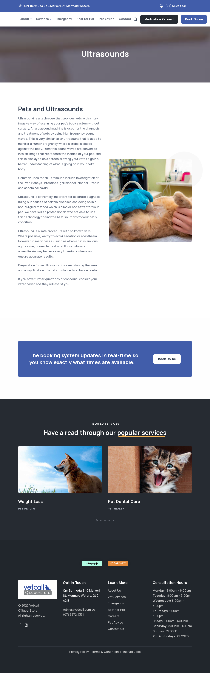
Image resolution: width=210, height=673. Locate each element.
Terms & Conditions (105, 652)
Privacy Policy (79, 652)
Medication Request (159, 19)
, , (81, 595)
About (24, 19)
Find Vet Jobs (131, 652)
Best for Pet (85, 19)
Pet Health (26, 508)
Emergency (64, 19)
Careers (113, 616)
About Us (114, 590)
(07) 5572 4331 (175, 6)
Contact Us (116, 629)
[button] (97, 520)
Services (42, 19)
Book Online (194, 19)
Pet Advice (106, 19)
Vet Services (117, 597)
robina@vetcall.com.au (79, 609)
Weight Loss (30, 501)
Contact (125, 19)
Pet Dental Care (124, 501)
